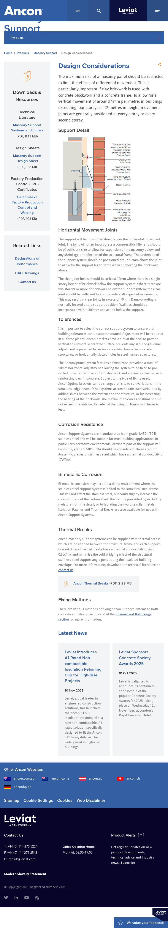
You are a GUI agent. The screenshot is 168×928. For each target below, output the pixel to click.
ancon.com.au (19, 778)
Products (23, 53)
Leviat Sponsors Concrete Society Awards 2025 (135, 658)
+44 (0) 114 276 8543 (22, 853)
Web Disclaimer (91, 800)
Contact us (27, 282)
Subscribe (127, 862)
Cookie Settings (38, 800)
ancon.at (90, 778)
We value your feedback (145, 923)
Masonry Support (45, 53)
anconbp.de (17, 787)
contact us (65, 570)
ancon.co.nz (55, 778)
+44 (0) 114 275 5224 (22, 846)
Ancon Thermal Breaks (91, 583)
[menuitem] (6, 898)
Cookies (64, 800)
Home (8, 53)
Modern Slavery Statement (25, 874)
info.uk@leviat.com (21, 859)
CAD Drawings (27, 273)
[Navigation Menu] (157, 10)
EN (77, 11)
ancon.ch (128, 778)
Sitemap (11, 800)
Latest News (72, 633)
